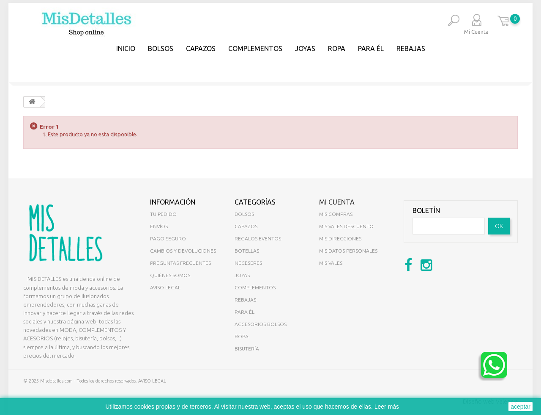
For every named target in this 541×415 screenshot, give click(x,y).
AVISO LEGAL (152, 380)
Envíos (159, 226)
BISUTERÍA (247, 348)
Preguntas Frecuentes (180, 263)
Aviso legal (165, 287)
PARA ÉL (371, 48)
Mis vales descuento (346, 226)
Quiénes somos (170, 275)
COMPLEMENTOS (255, 48)
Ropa (336, 48)
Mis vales (330, 263)
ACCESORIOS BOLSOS (261, 324)
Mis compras (335, 214)
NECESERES (248, 263)
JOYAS (305, 48)
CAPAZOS (201, 48)
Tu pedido (163, 214)
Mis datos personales (348, 250)
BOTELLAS (247, 250)
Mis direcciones (340, 238)
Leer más (386, 406)
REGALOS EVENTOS (258, 238)
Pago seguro (168, 238)
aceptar (520, 406)
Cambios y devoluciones (183, 250)
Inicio (125, 48)
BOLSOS (160, 48)
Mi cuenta (337, 202)
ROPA (242, 336)
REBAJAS (410, 48)
